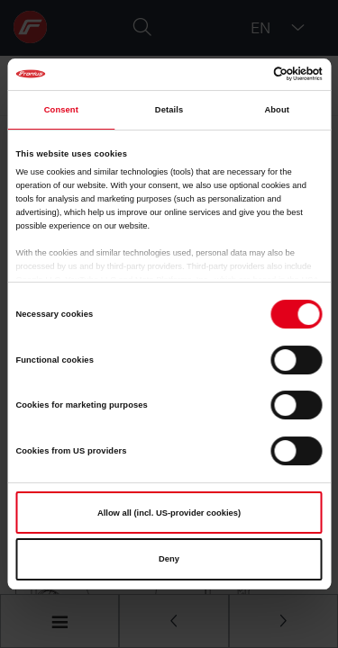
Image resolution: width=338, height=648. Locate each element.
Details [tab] (169, 109)
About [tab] (276, 109)
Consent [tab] (61, 109)
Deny (169, 558)
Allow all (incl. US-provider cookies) (169, 513)
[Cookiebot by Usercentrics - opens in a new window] (245, 74)
